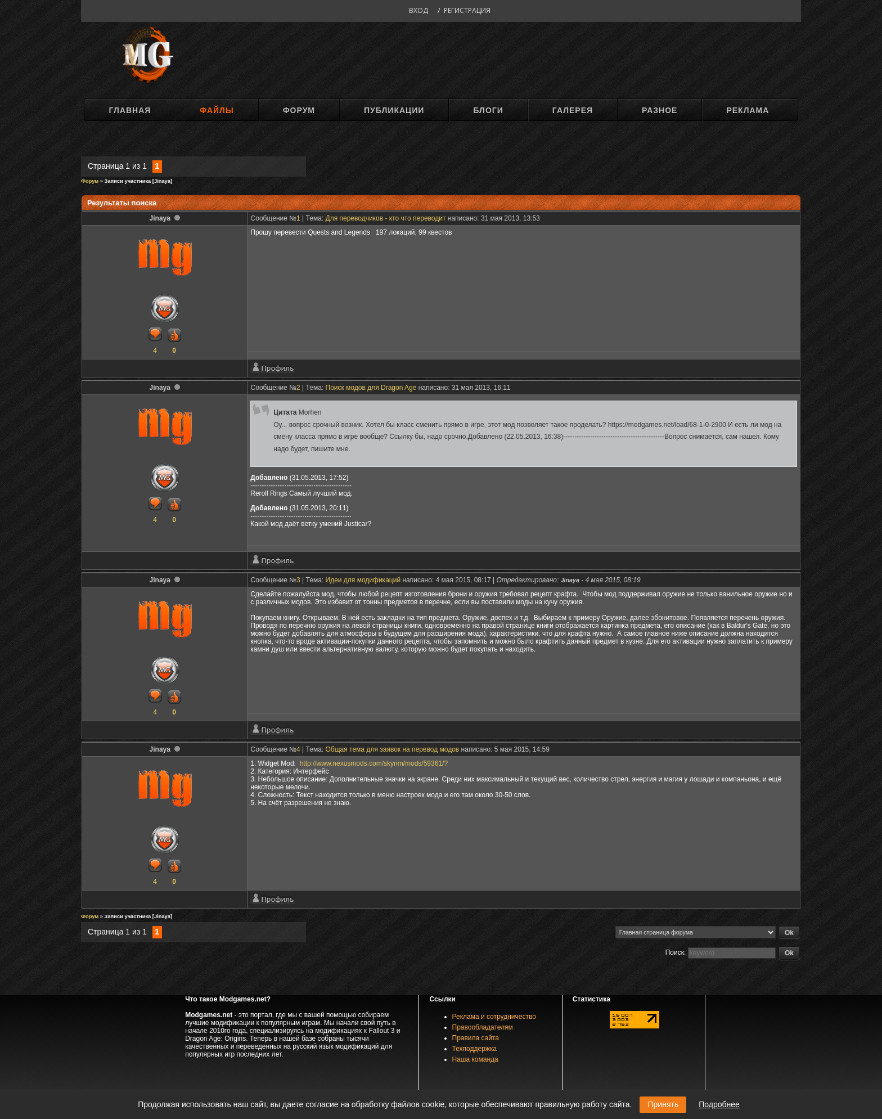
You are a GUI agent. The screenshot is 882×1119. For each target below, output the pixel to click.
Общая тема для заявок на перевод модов (393, 749)
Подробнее (719, 1104)
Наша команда (475, 1059)
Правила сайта (475, 1038)
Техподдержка (474, 1049)
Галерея (572, 110)
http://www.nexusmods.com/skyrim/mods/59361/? (374, 763)
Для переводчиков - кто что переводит (386, 218)
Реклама (747, 110)
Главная (130, 110)
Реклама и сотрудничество (494, 1017)
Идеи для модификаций (363, 580)
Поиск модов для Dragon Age (371, 388)
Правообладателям (482, 1027)
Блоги (488, 110)
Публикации (394, 110)
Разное (659, 110)
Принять (662, 1104)
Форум (299, 110)
